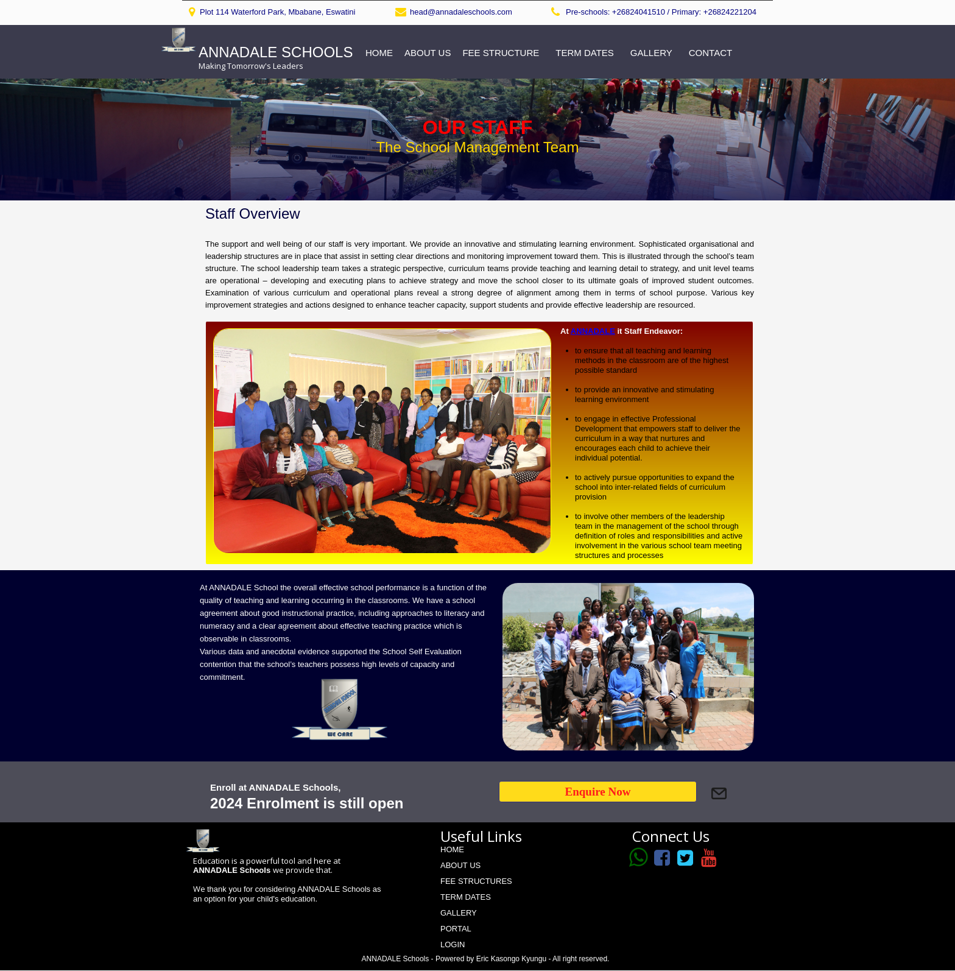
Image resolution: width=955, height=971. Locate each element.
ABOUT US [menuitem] (427, 53)
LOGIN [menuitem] (452, 944)
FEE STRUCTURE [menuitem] (500, 53)
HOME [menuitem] (379, 53)
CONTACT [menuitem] (710, 53)
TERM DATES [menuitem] (584, 53)
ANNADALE (593, 331)
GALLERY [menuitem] (651, 53)
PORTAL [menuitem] (455, 928)
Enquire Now (598, 791)
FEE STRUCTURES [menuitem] (476, 881)
